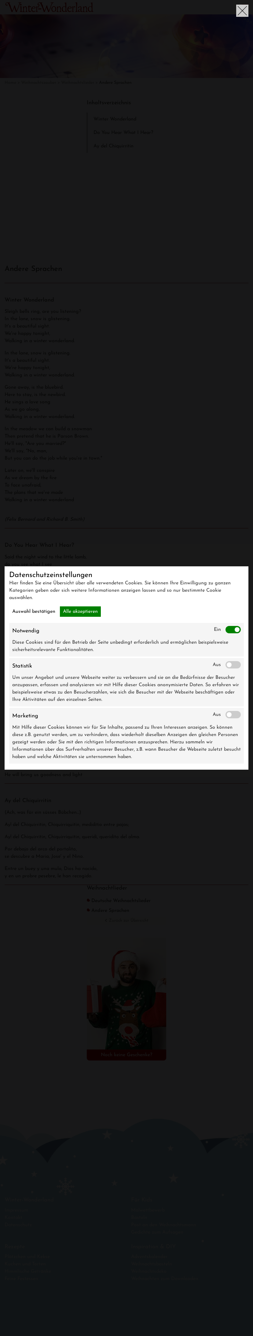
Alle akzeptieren (80, 611)
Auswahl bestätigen (33, 611)
